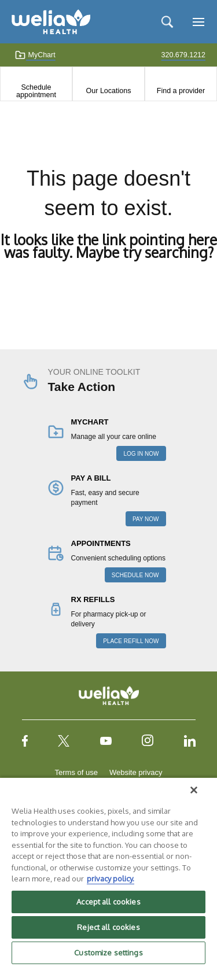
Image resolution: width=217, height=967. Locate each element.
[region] (108, 872)
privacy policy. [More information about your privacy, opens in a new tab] (110, 878)
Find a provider (181, 91)
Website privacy (136, 772)
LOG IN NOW (141, 454)
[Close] (193, 790)
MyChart (35, 55)
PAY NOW (146, 519)
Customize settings (108, 952)
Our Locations (108, 91)
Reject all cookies (108, 927)
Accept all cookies (108, 901)
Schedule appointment (36, 90)
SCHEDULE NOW (135, 575)
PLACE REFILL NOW (131, 641)
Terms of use (76, 772)
